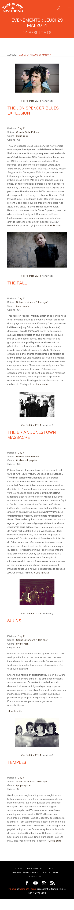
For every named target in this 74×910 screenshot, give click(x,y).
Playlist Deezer (50, 872)
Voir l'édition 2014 (31, 101)
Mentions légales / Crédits (25, 872)
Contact (51, 868)
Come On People (27, 889)
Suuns (14, 621)
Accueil (18, 868)
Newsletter (35, 876)
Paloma (12, 889)
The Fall (17, 283)
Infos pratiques (34, 868)
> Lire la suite (53, 225)
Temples (16, 762)
